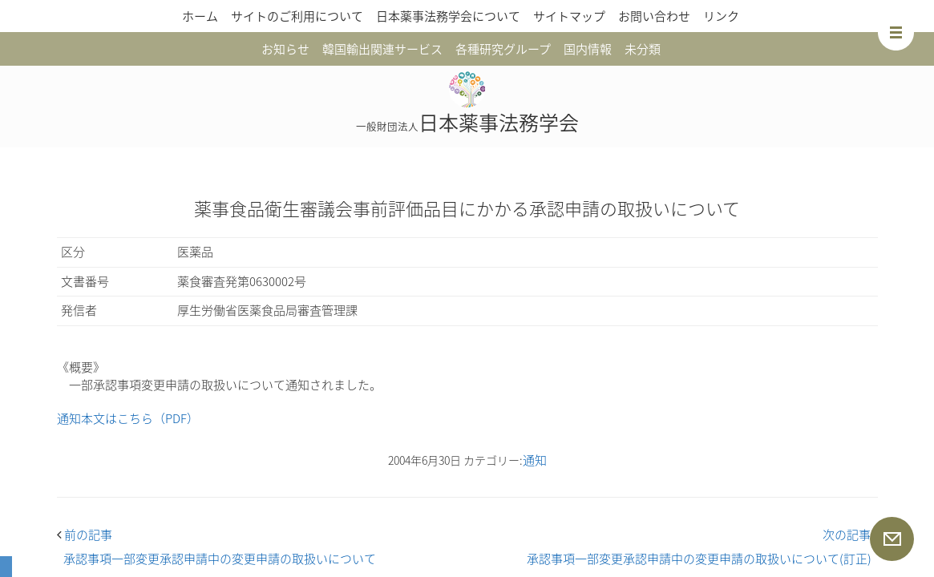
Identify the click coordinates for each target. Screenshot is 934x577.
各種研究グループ (503, 49)
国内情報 (588, 49)
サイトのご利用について (297, 16)
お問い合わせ (654, 16)
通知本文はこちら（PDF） (128, 418)
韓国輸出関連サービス (382, 49)
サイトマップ (569, 16)
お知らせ (285, 49)
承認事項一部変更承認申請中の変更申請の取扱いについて (219, 558)
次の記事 (850, 534)
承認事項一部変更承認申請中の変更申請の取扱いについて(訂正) (699, 558)
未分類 (643, 49)
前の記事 (84, 534)
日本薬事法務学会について (448, 16)
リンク (721, 16)
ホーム (200, 16)
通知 (535, 460)
